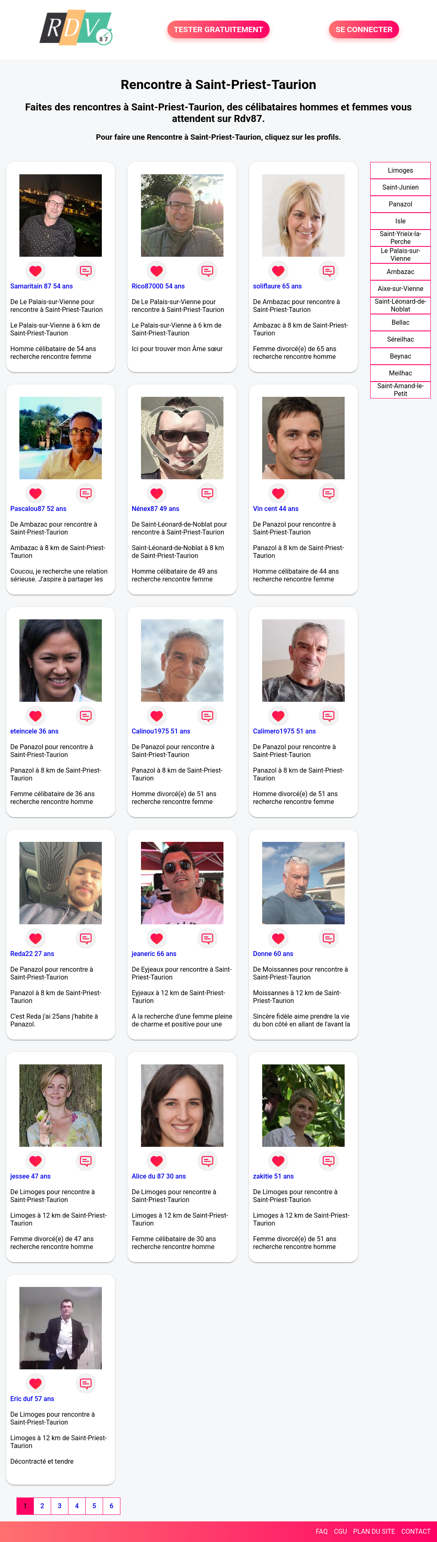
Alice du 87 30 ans (159, 1176)
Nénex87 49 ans (155, 509)
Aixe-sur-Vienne (400, 289)
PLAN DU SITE (374, 1531)
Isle (400, 221)
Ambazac (400, 272)
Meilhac (400, 373)
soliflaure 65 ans (277, 286)
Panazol (400, 204)
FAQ (322, 1531)
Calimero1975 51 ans (284, 731)
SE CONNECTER (364, 29)
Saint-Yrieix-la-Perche (400, 238)
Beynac (400, 356)
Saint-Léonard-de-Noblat (400, 305)
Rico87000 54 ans (158, 286)
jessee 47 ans (30, 1176)
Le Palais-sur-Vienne (401, 254)
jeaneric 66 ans (154, 954)
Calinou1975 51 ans (161, 731)
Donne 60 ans (273, 954)
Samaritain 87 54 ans (41, 286)
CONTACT (416, 1531)
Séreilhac (400, 339)
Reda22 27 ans (32, 954)
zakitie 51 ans (273, 1176)
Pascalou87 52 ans (38, 509)
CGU (340, 1531)
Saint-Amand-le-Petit (400, 390)
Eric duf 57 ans (32, 1399)
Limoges (400, 170)
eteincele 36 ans (34, 731)
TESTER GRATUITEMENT (218, 29)
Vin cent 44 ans (275, 509)
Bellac (400, 322)
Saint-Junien (400, 187)
